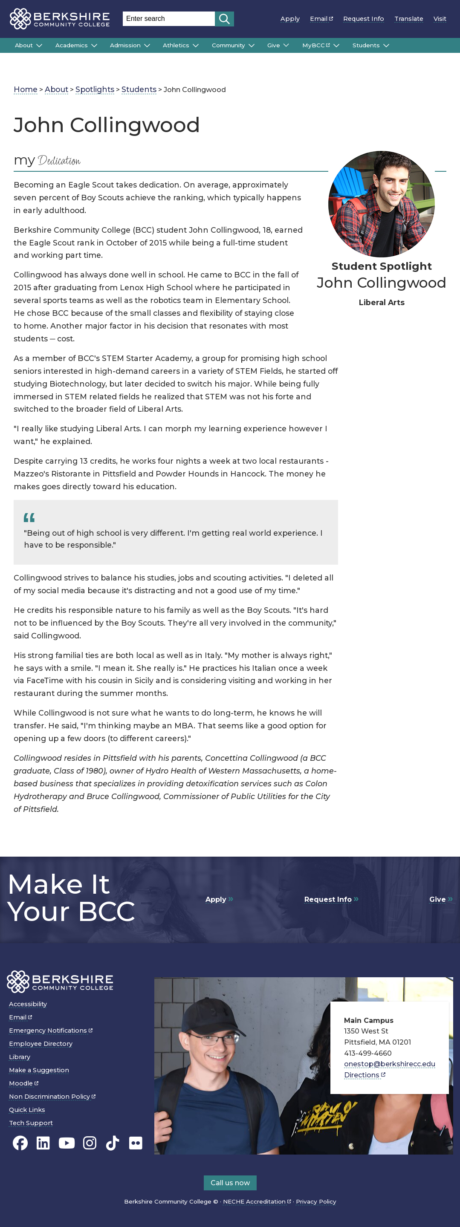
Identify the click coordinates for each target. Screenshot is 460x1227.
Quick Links (27, 1110)
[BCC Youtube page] (66, 1143)
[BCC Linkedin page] (43, 1143)
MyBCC (316, 45)
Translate (408, 19)
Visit (440, 19)
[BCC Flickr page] (135, 1143)
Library (19, 1057)
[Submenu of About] (39, 45)
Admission (125, 45)
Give (273, 45)
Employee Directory (40, 1044)
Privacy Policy (316, 1201)
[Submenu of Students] (386, 45)
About (24, 45)
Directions (364, 1075)
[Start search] (224, 19)
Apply (290, 19)
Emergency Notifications (51, 1030)
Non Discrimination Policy (52, 1096)
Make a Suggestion (39, 1070)
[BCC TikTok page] (112, 1143)
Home (26, 89)
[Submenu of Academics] (94, 45)
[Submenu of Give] (286, 45)
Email (321, 19)
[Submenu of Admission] (147, 45)
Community (228, 45)
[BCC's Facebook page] (20, 1143)
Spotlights (94, 89)
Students (366, 45)
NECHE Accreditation (257, 1201)
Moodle (23, 1083)
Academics (71, 45)
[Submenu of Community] (251, 45)
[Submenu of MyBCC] (336, 45)
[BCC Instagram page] (89, 1143)
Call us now (230, 1183)
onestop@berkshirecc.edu (389, 1064)
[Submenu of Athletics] (196, 45)
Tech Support (31, 1123)
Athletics (176, 45)
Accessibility (28, 1004)
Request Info (363, 19)
